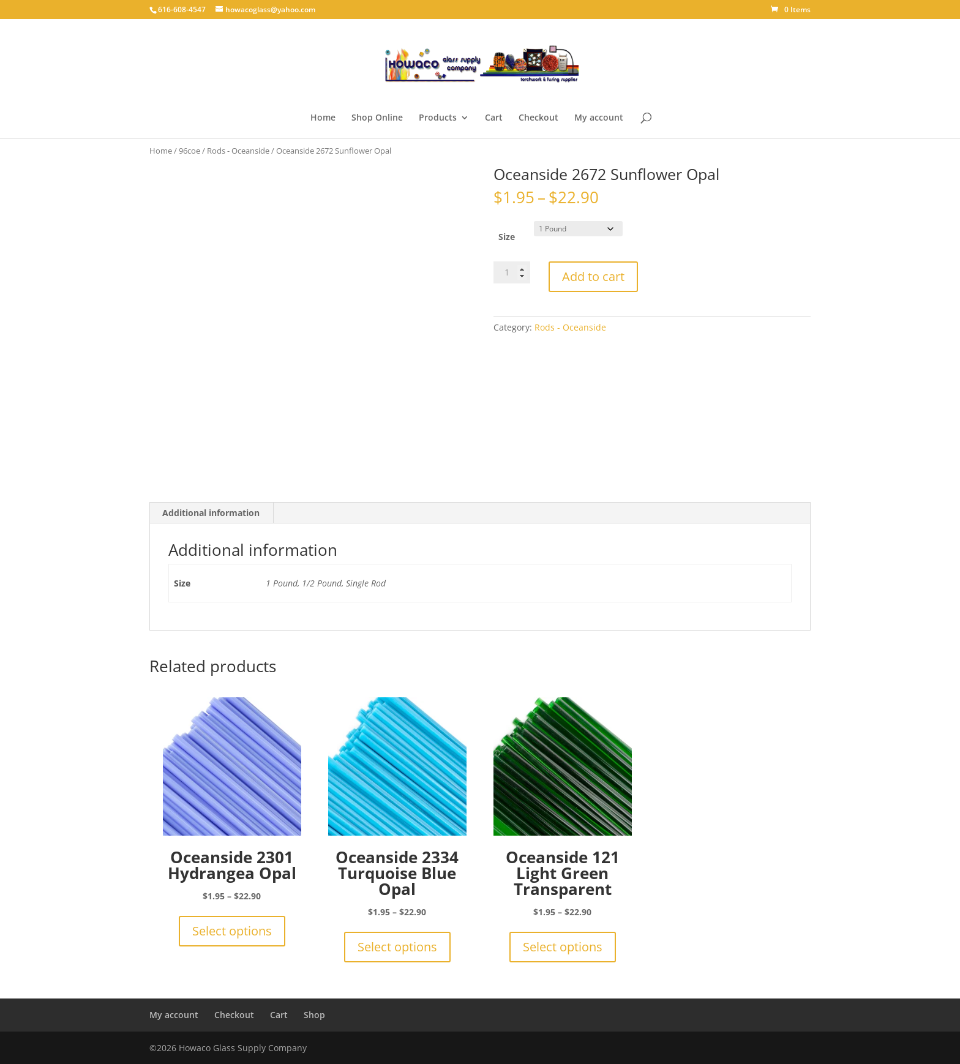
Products (438, 118)
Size (506, 236)
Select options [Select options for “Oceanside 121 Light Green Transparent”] (562, 946)
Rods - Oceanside (238, 150)
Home (323, 118)
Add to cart (593, 276)
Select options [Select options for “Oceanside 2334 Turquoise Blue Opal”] (397, 946)
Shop (314, 1015)
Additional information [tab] (211, 513)
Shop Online (377, 118)
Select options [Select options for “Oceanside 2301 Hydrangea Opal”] (232, 931)
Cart (494, 118)
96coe (189, 150)
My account (598, 118)
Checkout (538, 118)
